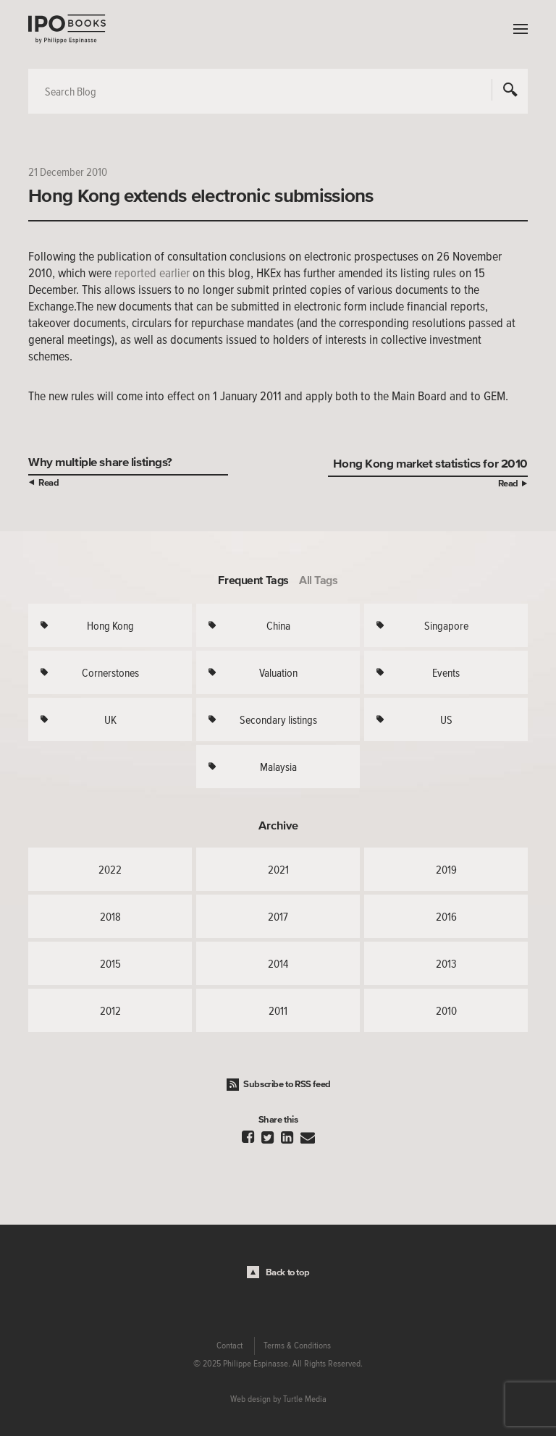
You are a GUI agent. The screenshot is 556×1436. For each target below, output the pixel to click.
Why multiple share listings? (100, 461)
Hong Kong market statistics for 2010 (430, 463)
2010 (446, 1010)
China (278, 625)
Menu (517, 28)
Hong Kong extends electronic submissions (201, 195)
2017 (278, 916)
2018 (110, 916)
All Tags (318, 579)
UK (110, 719)
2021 (278, 869)
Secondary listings (278, 719)
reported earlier (152, 273)
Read (48, 482)
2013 (446, 963)
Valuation (278, 672)
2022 (110, 869)
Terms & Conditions (297, 1345)
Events (446, 672)
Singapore (446, 625)
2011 (278, 1010)
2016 (446, 916)
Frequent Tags (253, 579)
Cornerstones (110, 672)
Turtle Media (305, 1399)
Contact (229, 1345)
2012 (110, 1010)
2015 (110, 963)
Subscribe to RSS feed (287, 1083)
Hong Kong (110, 625)
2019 (446, 869)
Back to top (288, 1272)
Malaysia (278, 766)
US (446, 719)
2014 (278, 963)
